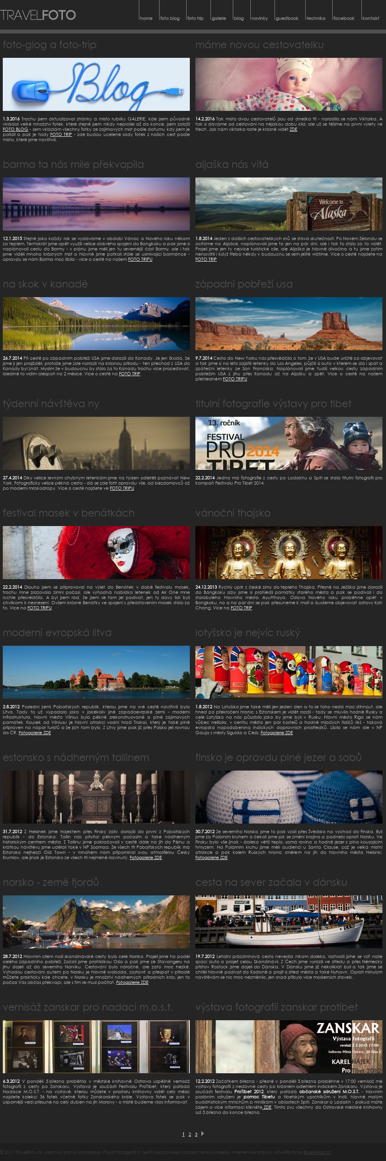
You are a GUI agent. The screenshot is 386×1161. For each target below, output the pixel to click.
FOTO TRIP (61, 134)
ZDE (293, 129)
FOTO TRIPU (140, 259)
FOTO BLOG (15, 129)
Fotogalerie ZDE (35, 732)
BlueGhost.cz (317, 1152)
